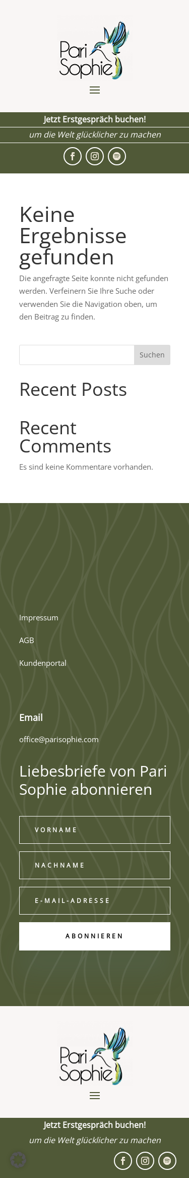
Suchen (152, 354)
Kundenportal (43, 663)
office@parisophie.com (59, 739)
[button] (18, 1160)
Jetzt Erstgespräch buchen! (95, 119)
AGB (26, 640)
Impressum (38, 617)
